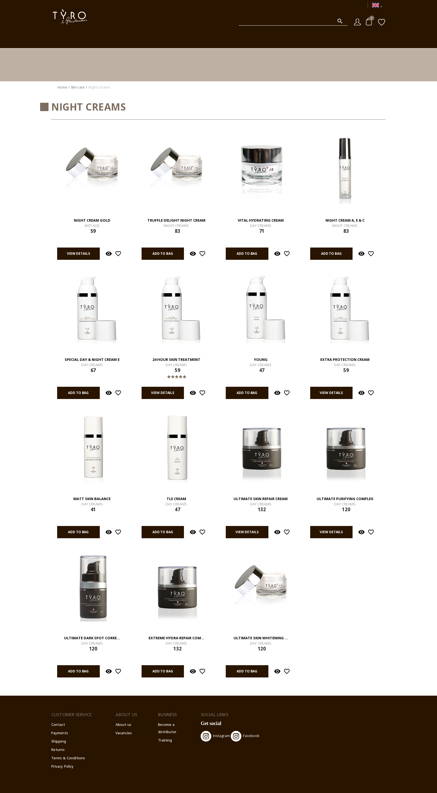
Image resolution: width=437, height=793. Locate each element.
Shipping (58, 741)
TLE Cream (176, 499)
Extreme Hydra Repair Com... (176, 638)
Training (165, 740)
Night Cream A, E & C (345, 220)
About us (123, 725)
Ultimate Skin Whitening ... (261, 638)
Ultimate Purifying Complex (345, 499)
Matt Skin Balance (92, 499)
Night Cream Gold (92, 220)
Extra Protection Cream (345, 360)
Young (261, 360)
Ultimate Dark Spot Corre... (92, 638)
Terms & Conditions (68, 758)
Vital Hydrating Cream (261, 220)
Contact (58, 725)
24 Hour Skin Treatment (176, 360)
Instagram (215, 736)
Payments (59, 733)
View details (78, 253)
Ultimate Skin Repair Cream (261, 499)
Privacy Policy (62, 766)
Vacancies (123, 733)
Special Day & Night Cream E (92, 360)
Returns (58, 750)
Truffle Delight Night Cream (176, 220)
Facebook (245, 736)
